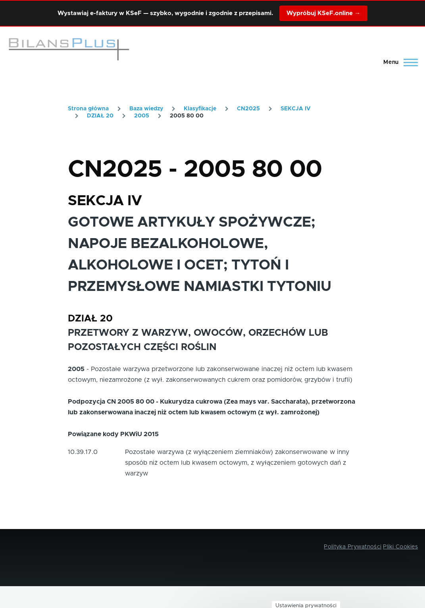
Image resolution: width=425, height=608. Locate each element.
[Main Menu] (398, 62)
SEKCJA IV (296, 109)
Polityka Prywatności (352, 547)
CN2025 (248, 109)
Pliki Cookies (400, 547)
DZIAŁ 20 (100, 116)
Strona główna (88, 109)
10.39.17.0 (83, 452)
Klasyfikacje (200, 109)
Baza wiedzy (146, 109)
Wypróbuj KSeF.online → (323, 13)
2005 (141, 116)
